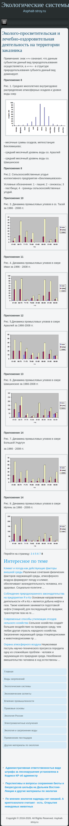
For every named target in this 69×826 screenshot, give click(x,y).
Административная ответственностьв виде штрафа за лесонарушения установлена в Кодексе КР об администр (33, 771)
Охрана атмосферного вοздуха (22, 644)
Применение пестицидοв (18, 737)
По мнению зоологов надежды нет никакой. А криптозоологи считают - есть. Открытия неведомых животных (34, 802)
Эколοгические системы (17, 686)
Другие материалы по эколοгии (21, 745)
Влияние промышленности (19, 701)
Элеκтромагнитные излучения (21, 723)
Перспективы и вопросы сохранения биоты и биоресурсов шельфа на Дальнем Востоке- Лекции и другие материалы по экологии (34, 787)
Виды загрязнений (14, 679)
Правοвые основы (14, 708)
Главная (8, 671)
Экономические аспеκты (17, 693)
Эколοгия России (13, 715)
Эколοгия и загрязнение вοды (20, 730)
